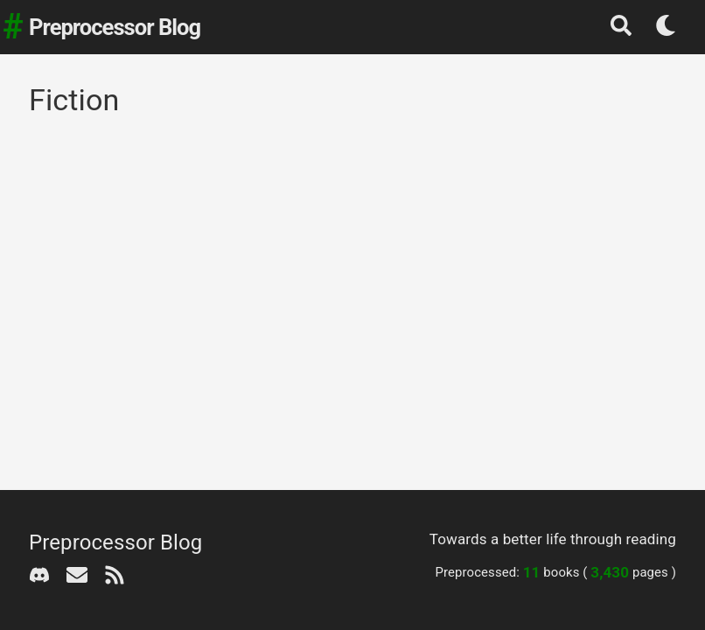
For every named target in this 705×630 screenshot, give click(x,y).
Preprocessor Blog (114, 27)
